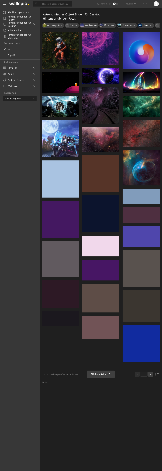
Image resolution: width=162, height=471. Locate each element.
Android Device (13, 80)
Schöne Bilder (12, 30)
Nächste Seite (101, 374)
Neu (10, 49)
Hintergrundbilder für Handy (17, 18)
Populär (12, 55)
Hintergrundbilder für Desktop (19, 24)
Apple (8, 73)
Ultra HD (10, 67)
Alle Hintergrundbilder (17, 12)
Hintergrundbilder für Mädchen (17, 36)
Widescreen (11, 86)
